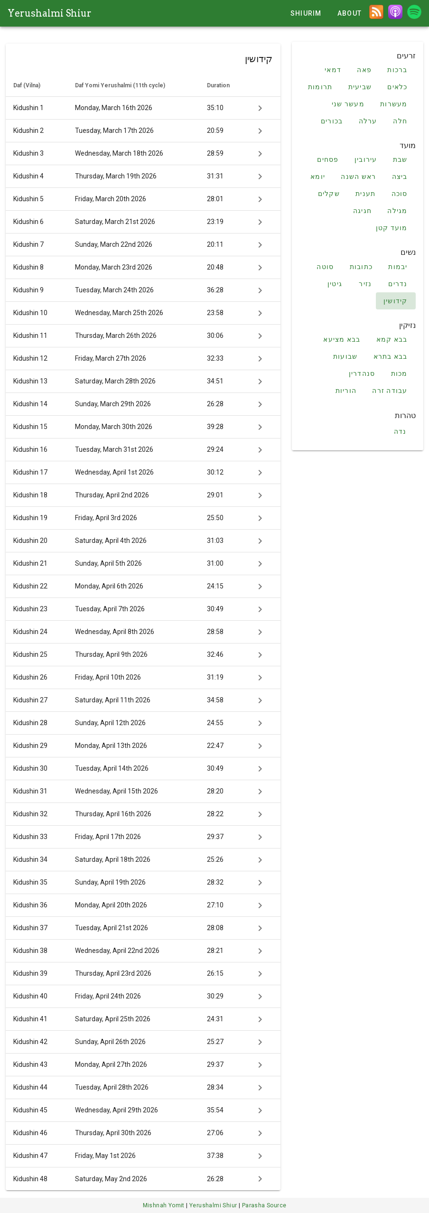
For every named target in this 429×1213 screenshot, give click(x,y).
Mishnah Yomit (165, 1205)
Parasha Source (264, 1205)
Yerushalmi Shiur (50, 13)
